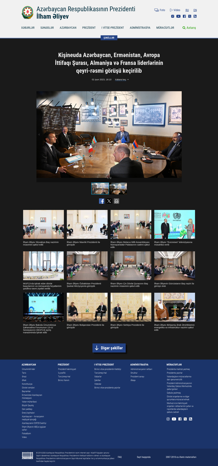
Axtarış (191, 28)
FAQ (120, 457)
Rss (195, 16)
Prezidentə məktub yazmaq (178, 369)
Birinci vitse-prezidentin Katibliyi (107, 369)
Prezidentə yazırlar (175, 373)
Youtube (178, 16)
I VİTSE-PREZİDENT (113, 27)
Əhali (24, 380)
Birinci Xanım (63, 380)
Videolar (97, 384)
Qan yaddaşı (27, 409)
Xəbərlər (98, 376)
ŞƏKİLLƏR (109, 37)
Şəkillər (97, 380)
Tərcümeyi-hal (64, 376)
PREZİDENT (89, 27)
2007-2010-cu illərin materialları (181, 457)
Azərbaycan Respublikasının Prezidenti (85, 9)
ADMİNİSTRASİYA (140, 27)
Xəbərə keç (120, 79)
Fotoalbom (26, 433)
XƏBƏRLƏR (28, 27)
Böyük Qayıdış (28, 405)
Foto (162, 10)
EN (195, 10)
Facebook (184, 16)
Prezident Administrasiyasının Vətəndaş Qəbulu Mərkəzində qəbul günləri (179, 386)
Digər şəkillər (112, 348)
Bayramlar (26, 391)
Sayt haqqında (144, 457)
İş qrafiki (62, 373)
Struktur (134, 373)
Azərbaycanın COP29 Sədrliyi (34, 423)
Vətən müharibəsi (29, 401)
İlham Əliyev (52, 16)
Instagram (172, 16)
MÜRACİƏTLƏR (165, 27)
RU (187, 10)
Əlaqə (133, 380)
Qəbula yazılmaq (174, 392)
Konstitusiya (27, 384)
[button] (179, 134)
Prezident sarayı (137, 376)
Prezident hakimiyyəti (67, 369)
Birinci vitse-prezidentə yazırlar (107, 387)
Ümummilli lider (28, 369)
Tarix (24, 373)
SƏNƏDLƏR (47, 27)
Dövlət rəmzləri (28, 387)
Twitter (189, 16)
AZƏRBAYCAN (68, 27)
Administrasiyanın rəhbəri (141, 369)
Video (177, 10)
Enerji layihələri (28, 412)
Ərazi (24, 376)
